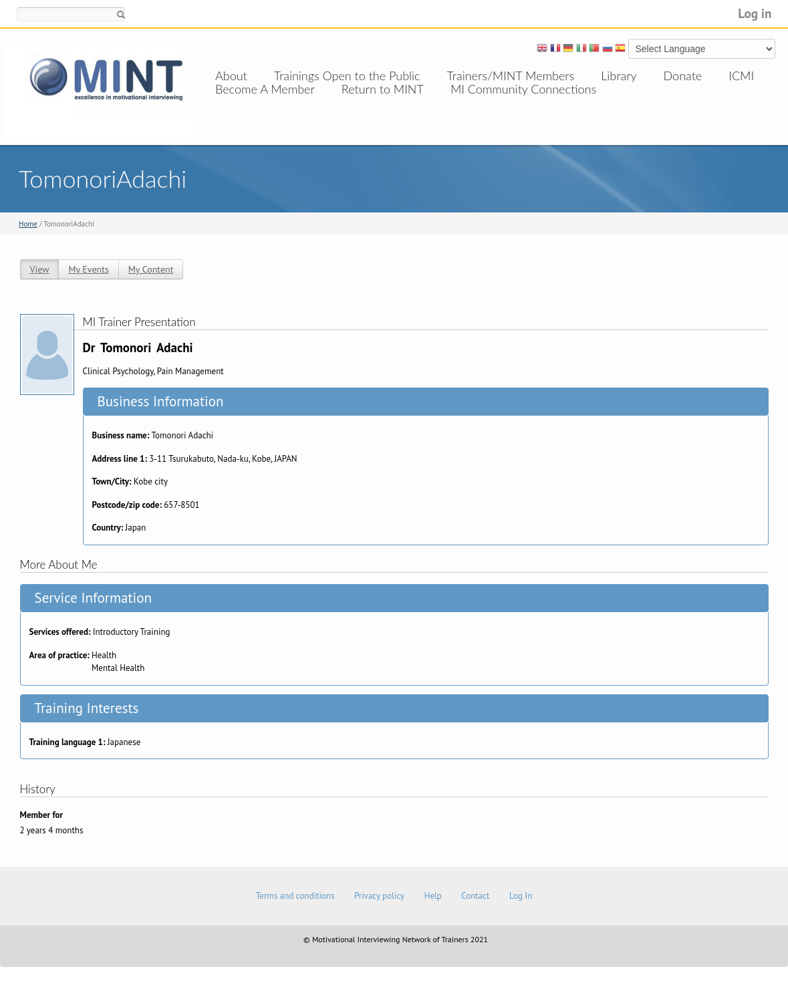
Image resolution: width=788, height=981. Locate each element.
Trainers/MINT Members (511, 75)
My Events (88, 269)
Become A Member (265, 102)
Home (28, 224)
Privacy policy (379, 895)
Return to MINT (383, 102)
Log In (520, 895)
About (231, 75)
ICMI (741, 75)
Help (433, 895)
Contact (475, 895)
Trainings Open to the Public (347, 75)
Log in (754, 13)
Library (618, 75)
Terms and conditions (295, 895)
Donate (683, 75)
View (39, 269)
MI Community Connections (523, 102)
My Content (151, 269)
